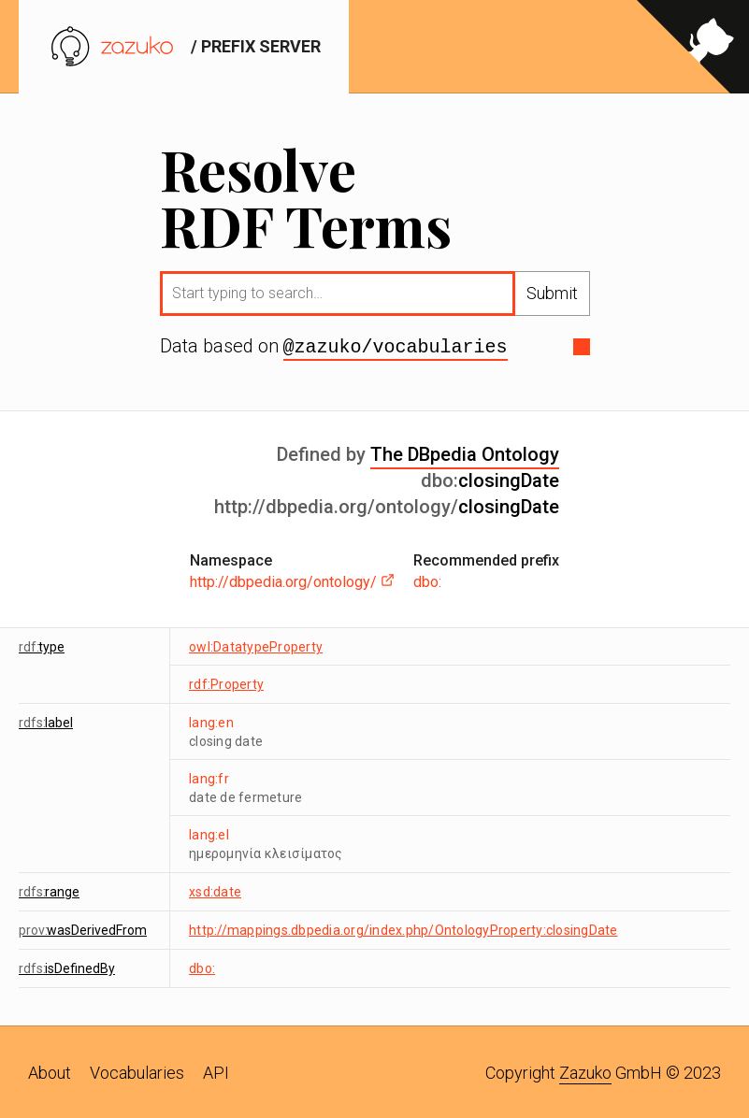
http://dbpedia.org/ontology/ (292, 580)
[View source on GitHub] (693, 46)
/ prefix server (184, 46)
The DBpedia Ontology (464, 452)
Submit (552, 293)
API (216, 1071)
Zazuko (585, 1071)
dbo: (427, 580)
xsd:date (215, 889)
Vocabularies (137, 1071)
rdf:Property (226, 682)
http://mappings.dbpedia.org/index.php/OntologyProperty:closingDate (403, 928)
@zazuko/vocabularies (395, 346)
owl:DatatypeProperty (256, 645)
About (49, 1071)
